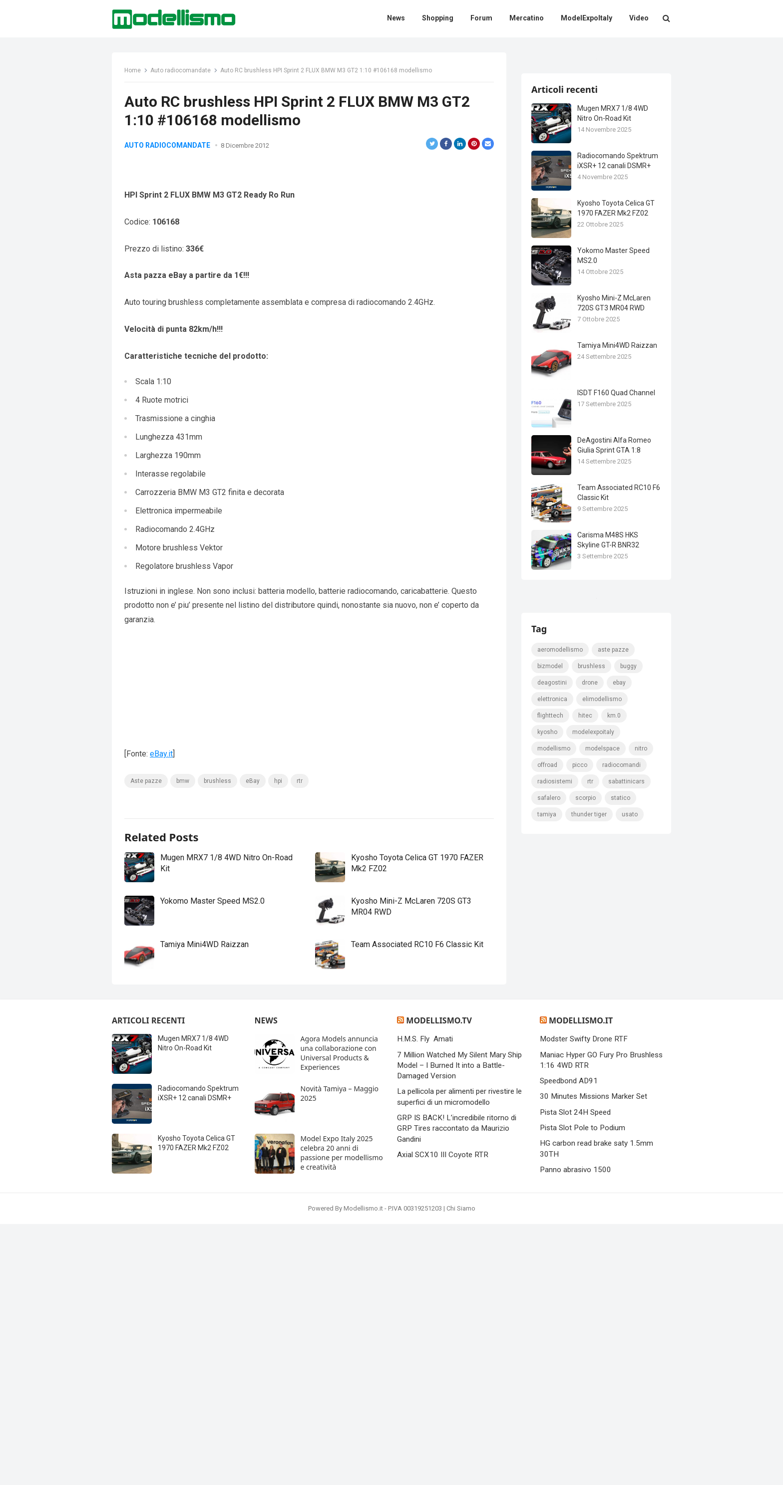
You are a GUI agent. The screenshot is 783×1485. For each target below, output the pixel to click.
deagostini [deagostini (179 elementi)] (552, 1093)
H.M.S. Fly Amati (425, 1299)
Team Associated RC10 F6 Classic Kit (417, 1028)
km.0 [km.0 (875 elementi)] (614, 1126)
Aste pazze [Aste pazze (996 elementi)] (613, 1060)
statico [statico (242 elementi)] (620, 1209)
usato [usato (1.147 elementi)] (630, 1225)
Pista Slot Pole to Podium (582, 1388)
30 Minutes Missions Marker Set (593, 1357)
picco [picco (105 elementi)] (579, 1176)
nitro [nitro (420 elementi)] (641, 1159)
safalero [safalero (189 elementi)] (548, 1209)
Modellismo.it (581, 1281)
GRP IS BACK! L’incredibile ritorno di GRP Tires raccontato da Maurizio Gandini (456, 1389)
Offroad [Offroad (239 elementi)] (547, 1176)
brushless (217, 826)
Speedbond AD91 (569, 1341)
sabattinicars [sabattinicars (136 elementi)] (626, 1192)
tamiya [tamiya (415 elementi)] (546, 1225)
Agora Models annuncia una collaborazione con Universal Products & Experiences (339, 1314)
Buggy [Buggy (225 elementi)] (628, 1077)
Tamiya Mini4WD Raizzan (204, 1028)
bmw (182, 826)
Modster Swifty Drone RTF (584, 1299)
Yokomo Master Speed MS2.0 (212, 985)
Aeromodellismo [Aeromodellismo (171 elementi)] (560, 1060)
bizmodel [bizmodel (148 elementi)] (550, 1077)
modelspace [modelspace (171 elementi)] (602, 1159)
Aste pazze (146, 826)
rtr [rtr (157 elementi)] (590, 1192)
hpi (278, 826)
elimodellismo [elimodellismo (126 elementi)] (602, 1110)
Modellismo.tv (438, 1281)
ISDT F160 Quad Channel (616, 511)
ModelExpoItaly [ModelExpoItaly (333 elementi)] (593, 1143)
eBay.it (161, 799)
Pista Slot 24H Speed (575, 1373)
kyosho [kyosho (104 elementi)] (547, 1143)
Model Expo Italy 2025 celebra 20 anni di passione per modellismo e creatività (342, 1414)
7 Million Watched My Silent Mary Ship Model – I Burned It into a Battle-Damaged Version (459, 1326)
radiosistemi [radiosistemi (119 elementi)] (554, 1192)
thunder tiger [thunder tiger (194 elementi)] (589, 1225)
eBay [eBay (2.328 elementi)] (619, 1093)
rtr (300, 826)
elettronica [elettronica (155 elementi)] (552, 1110)
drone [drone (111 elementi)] (590, 1093)
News (266, 1281)
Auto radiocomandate (180, 70)
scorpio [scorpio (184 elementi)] (585, 1209)
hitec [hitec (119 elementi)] (585, 1126)
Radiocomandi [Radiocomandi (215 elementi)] (621, 1176)
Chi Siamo (460, 1469)
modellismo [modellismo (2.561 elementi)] (553, 1159)
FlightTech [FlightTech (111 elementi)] (550, 1126)
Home (132, 70)
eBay (253, 826)
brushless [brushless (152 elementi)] (591, 1077)
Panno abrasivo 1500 (575, 1430)
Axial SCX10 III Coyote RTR (442, 1415)
